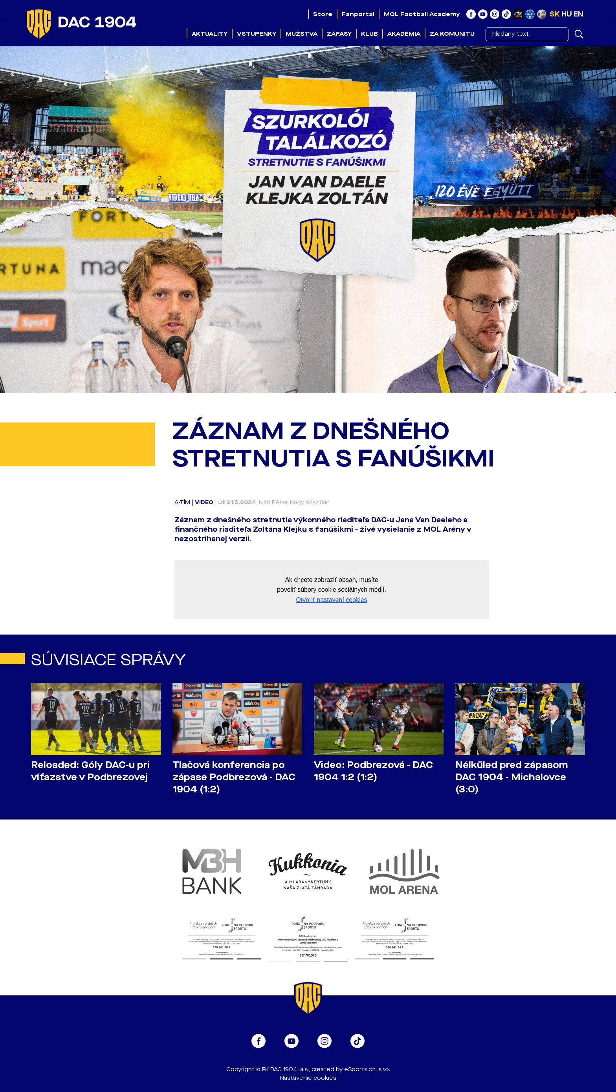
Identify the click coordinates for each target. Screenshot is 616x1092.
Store (322, 14)
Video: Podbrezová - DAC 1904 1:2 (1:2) (373, 771)
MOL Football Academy (422, 14)
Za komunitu (452, 34)
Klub (369, 34)
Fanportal (358, 14)
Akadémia (403, 34)
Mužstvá (301, 34)
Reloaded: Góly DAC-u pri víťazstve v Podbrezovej (90, 771)
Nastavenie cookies (308, 1078)
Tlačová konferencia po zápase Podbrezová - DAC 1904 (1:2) (233, 777)
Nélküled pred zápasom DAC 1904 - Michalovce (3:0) (511, 777)
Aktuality (209, 34)
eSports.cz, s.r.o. (367, 1069)
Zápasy (339, 34)
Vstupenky (256, 34)
